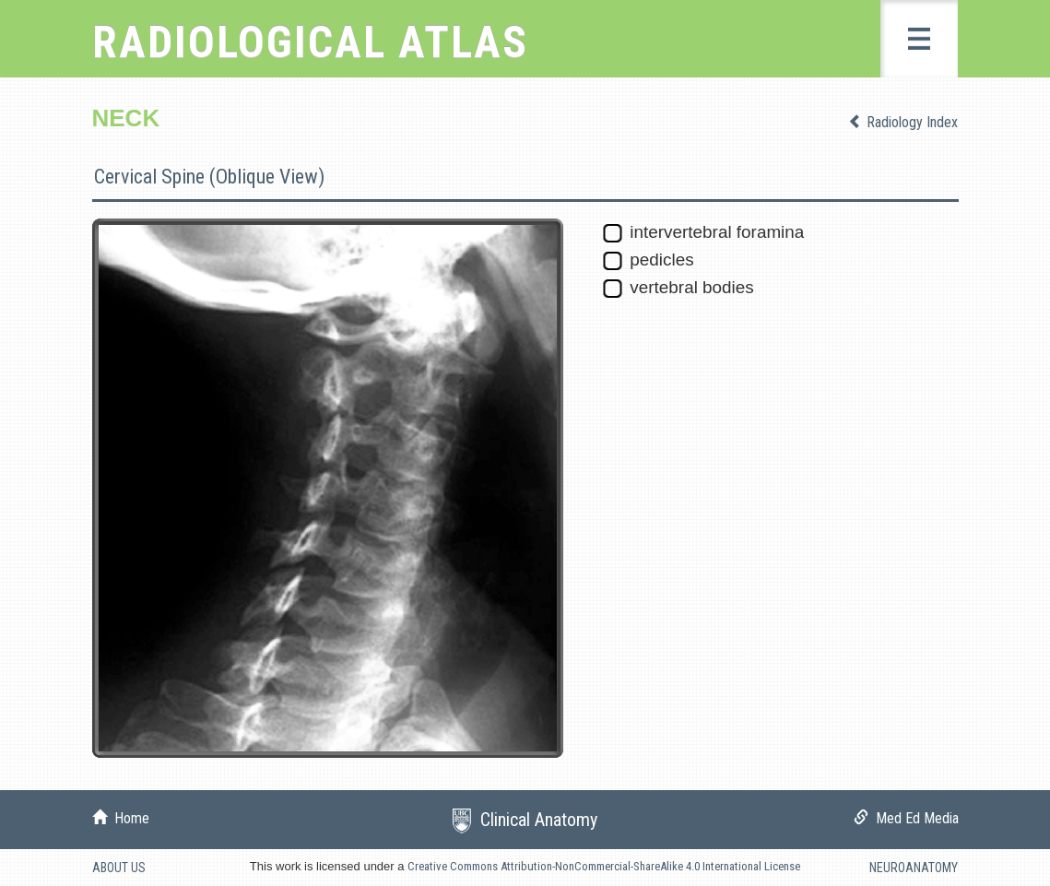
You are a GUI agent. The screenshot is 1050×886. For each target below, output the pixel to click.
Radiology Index (910, 122)
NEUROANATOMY (913, 867)
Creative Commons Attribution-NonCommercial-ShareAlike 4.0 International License (603, 866)
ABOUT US (119, 867)
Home (128, 818)
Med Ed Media (913, 818)
